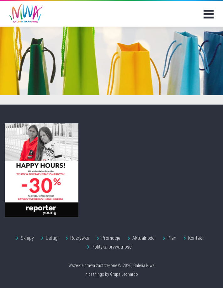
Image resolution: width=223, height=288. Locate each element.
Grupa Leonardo (124, 274)
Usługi (52, 238)
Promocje (110, 238)
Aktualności (144, 238)
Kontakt (196, 238)
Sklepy (27, 238)
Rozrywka (79, 238)
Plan (171, 238)
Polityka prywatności (112, 247)
